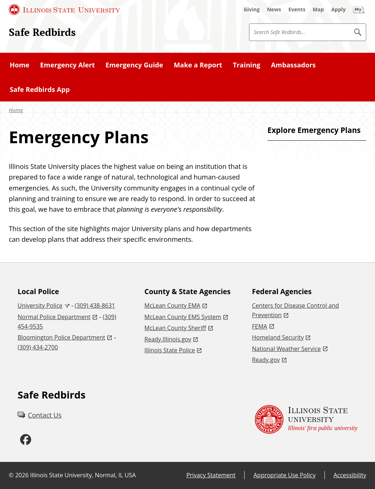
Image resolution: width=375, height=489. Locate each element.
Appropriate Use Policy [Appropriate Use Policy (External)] (284, 475)
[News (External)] (274, 9)
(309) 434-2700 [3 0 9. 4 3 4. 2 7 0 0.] (38, 347)
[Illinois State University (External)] (64, 9)
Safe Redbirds (42, 32)
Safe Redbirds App (40, 89)
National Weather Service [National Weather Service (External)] (286, 349)
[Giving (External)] (251, 9)
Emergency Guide (134, 64)
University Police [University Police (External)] (40, 305)
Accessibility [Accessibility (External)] (350, 475)
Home (20, 64)
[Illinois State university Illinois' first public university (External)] (306, 420)
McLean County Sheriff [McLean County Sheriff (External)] (175, 328)
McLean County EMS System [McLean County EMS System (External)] (182, 317)
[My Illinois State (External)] (359, 9)
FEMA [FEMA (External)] (259, 326)
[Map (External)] (318, 9)
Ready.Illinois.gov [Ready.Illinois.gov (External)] (167, 339)
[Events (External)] (297, 9)
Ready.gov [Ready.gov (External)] (266, 360)
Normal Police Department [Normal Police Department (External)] (54, 317)
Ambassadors (293, 64)
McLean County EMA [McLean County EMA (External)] (172, 305)
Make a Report (198, 64)
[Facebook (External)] (26, 440)
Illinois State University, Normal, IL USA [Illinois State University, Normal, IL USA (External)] (83, 475)
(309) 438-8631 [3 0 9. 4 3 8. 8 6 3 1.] (95, 305)
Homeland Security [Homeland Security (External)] (278, 337)
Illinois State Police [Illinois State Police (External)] (169, 350)
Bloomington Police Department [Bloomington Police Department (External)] (61, 337)
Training (246, 64)
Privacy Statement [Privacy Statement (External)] (210, 475)
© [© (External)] (11, 475)
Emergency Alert (67, 64)
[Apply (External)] (338, 9)
